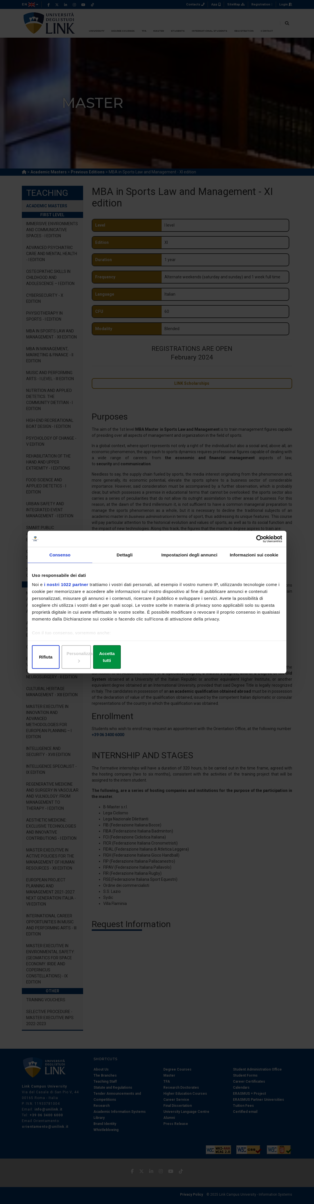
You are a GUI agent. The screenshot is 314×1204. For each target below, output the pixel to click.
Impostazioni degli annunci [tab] (189, 558)
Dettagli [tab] (125, 558)
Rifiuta (73, 657)
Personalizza (157, 657)
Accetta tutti (241, 657)
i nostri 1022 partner (66, 588)
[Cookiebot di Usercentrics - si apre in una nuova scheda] (257, 542)
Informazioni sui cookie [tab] (254, 558)
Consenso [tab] (59, 558)
